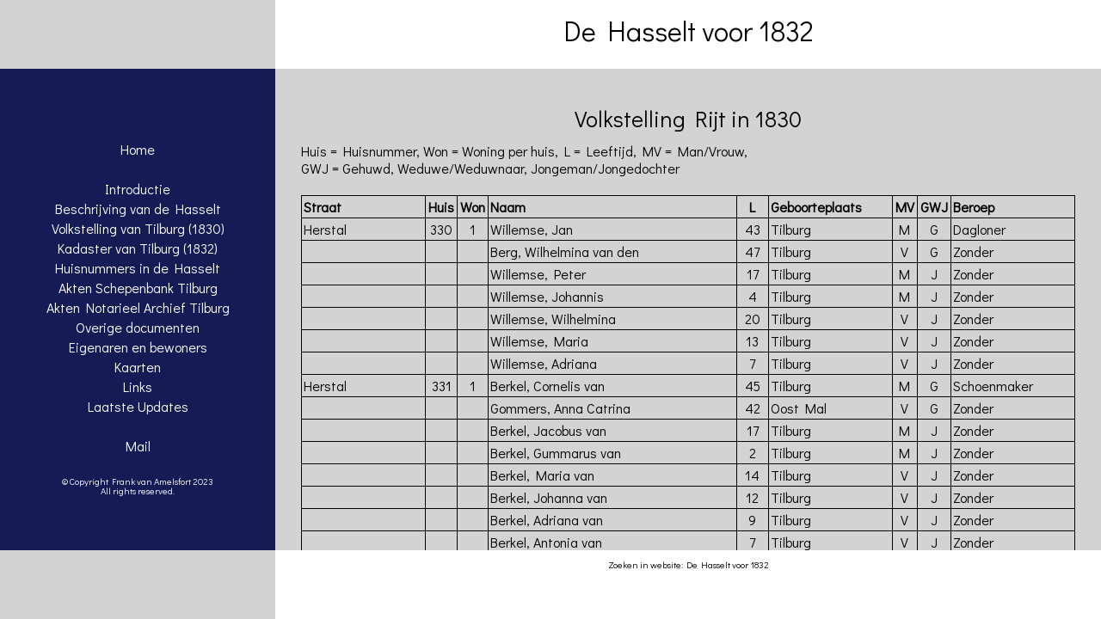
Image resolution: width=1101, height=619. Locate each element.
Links (137, 386)
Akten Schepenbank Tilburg (138, 288)
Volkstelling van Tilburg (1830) (138, 228)
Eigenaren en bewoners (138, 347)
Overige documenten (138, 327)
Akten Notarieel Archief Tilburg (138, 307)
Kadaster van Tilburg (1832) (138, 248)
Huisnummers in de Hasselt (137, 268)
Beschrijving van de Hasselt (138, 208)
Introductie (137, 189)
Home (137, 149)
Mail (138, 446)
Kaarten (137, 367)
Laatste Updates (138, 406)
